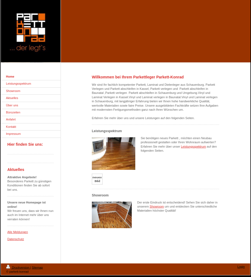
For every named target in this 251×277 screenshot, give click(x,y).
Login (241, 266)
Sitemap (37, 267)
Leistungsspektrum (193, 146)
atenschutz (17, 239)
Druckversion (18, 267)
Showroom (157, 206)
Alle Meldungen (17, 232)
